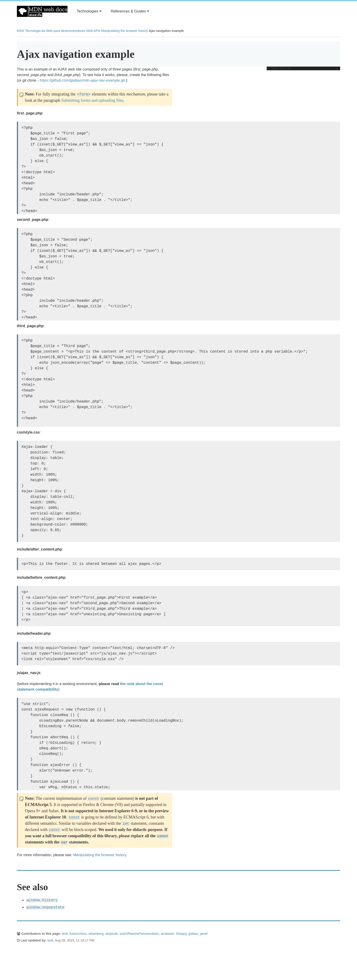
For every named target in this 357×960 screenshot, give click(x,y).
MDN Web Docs (42, 11)
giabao (193, 933)
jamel (203, 933)
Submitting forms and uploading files (92, 100)
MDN (20, 31)
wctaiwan (167, 933)
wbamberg (96, 933)
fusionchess (78, 933)
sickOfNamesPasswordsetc (139, 933)
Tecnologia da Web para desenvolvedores (55, 31)
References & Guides (130, 11)
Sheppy (181, 933)
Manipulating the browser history (124, 31)
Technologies (89, 11)
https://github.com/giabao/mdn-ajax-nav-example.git (82, 80)
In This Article (302, 68)
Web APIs (93, 31)
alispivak (111, 933)
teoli (65, 933)
